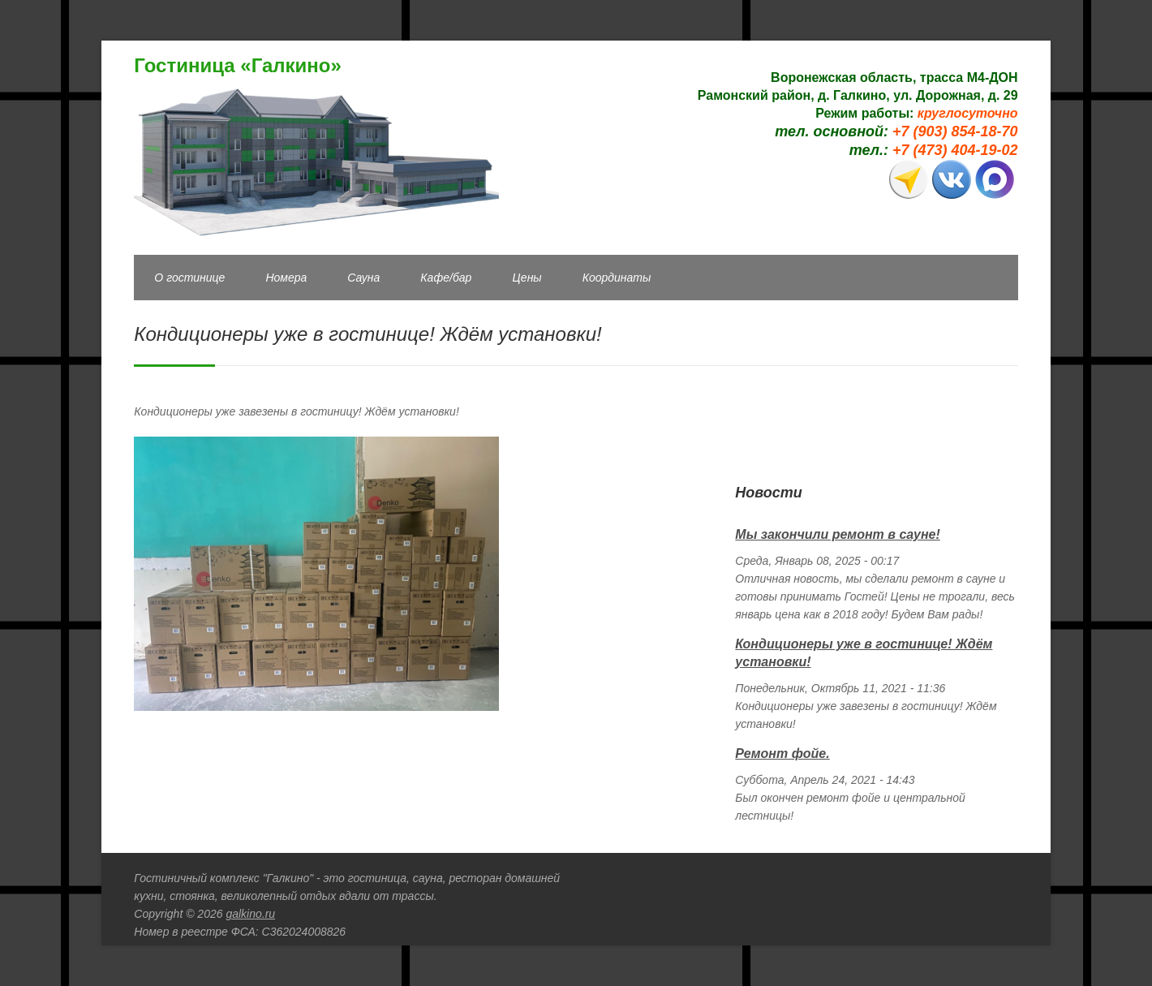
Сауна (363, 277)
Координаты (616, 277)
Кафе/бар (445, 277)
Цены (526, 277)
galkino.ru (250, 913)
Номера (286, 277)
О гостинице (189, 277)
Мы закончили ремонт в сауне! (837, 534)
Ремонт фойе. (782, 753)
